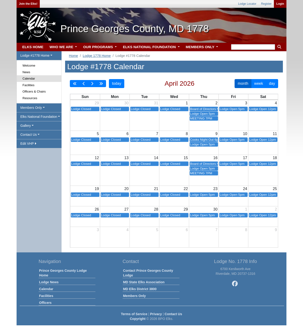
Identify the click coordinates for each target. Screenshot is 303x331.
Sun (85, 97)
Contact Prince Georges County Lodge (148, 273)
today (116, 83)
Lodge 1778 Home (97, 56)
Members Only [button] (31, 108)
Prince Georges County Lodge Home (63, 273)
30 (126, 103)
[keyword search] (253, 47)
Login (280, 3)
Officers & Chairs (34, 91)
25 (275, 189)
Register (266, 3)
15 (186, 158)
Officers (45, 303)
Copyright (137, 319)
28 (156, 209)
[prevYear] (75, 83)
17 (245, 158)
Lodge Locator (247, 3)
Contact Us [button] (28, 134)
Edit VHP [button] (28, 143)
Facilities (28, 85)
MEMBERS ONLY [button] (200, 47)
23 (215, 189)
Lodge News (48, 282)
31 (156, 103)
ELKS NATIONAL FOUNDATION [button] (150, 47)
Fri (233, 97)
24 (245, 189)
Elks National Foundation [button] (38, 117)
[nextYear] (101, 83)
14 (156, 158)
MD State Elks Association (144, 282)
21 (156, 189)
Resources (29, 98)
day (272, 83)
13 (126, 158)
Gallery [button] (25, 125)
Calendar (28, 78)
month (243, 83)
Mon (115, 97)
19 (97, 189)
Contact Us (173, 314)
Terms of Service (134, 314)
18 (275, 158)
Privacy (156, 314)
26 (97, 209)
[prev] (84, 83)
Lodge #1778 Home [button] (34, 55)
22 (186, 189)
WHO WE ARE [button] (61, 47)
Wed (174, 97)
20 (126, 189)
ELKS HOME (32, 47)
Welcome (28, 65)
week (258, 83)
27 (126, 209)
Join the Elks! (28, 3)
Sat (263, 97)
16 (215, 158)
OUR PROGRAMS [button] (98, 47)
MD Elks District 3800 (140, 289)
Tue (144, 97)
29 (97, 103)
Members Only (134, 296)
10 (245, 134)
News (26, 72)
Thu (203, 97)
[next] (92, 83)
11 (275, 134)
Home (73, 56)
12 (97, 158)
